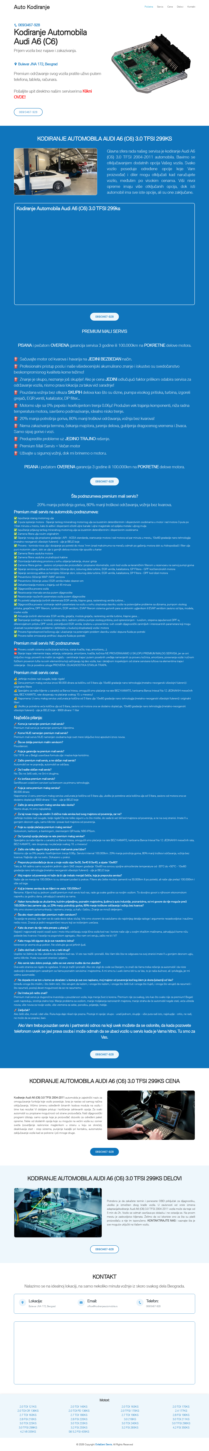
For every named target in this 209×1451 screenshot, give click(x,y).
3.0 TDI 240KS (130, 1423)
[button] (20, 171)
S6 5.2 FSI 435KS (79, 1431)
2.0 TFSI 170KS (130, 1410)
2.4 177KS (181, 1410)
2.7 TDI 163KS (28, 1415)
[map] (46, 1304)
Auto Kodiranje (32, 7)
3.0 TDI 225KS (28, 1423)
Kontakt (191, 6)
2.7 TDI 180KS (79, 1415)
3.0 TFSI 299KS (28, 1427)
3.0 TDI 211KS (181, 1419)
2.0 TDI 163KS (130, 1406)
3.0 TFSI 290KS (181, 1423)
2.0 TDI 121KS (28, 1406)
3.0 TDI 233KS (79, 1423)
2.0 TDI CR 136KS (28, 1410)
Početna (149, 6)
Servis (160, 6)
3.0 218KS (130, 1419)
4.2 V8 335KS (28, 1431)
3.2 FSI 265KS (130, 1427)
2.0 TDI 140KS (79, 1406)
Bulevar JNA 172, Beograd (35, 64)
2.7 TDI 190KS (130, 1415)
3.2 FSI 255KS (79, 1427)
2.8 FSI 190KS (181, 1415)
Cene (170, 6)
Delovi (180, 6)
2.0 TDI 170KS (181, 1406)
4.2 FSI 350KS (181, 1427)
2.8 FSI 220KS (79, 1419)
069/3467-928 (27, 25)
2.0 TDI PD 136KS (79, 1410)
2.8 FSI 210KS (28, 1419)
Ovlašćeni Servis (103, 1444)
